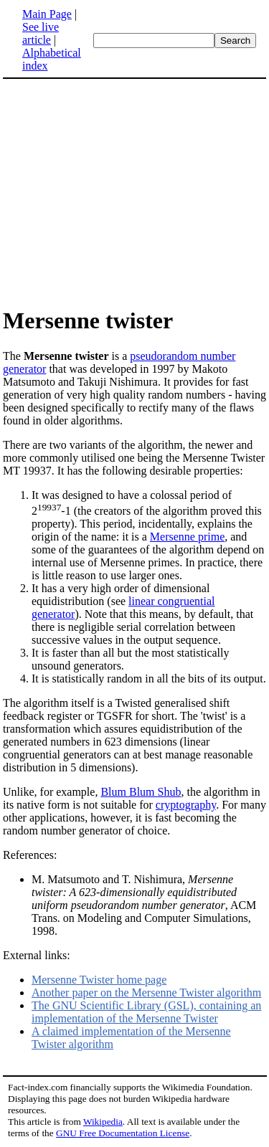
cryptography (186, 805)
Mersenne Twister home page (99, 980)
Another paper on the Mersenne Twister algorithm (146, 992)
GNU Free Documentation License (122, 1133)
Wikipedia (103, 1121)
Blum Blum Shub (140, 792)
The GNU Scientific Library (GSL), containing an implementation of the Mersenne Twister (146, 1011)
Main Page (47, 14)
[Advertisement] (123, 192)
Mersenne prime (187, 536)
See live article (40, 33)
